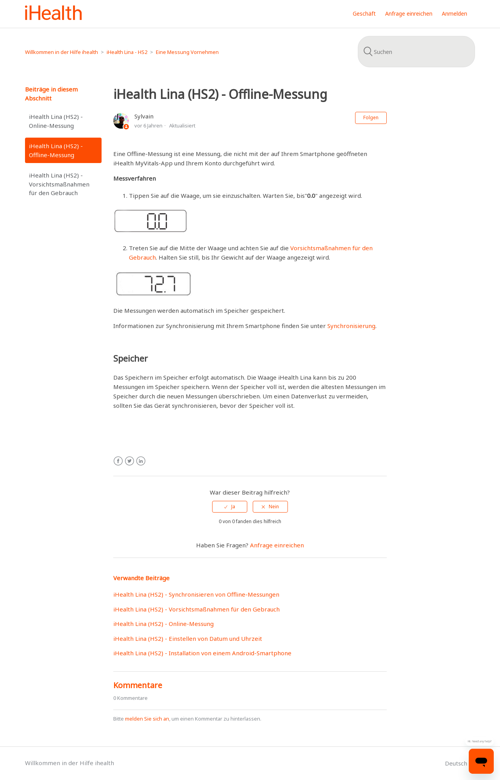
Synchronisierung (351, 326)
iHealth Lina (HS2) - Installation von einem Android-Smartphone (202, 653)
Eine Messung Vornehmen (187, 52)
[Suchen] (416, 51)
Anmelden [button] (454, 13)
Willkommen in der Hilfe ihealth (61, 52)
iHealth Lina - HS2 (127, 52)
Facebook (118, 461)
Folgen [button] (371, 117)
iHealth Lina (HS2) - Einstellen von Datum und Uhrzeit (187, 638)
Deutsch (457, 763)
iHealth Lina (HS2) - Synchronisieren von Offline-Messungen (196, 594)
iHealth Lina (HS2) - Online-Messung (56, 121)
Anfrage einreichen (408, 13)
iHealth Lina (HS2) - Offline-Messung (56, 150)
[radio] (229, 507)
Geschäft (364, 13)
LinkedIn (141, 461)
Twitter (129, 461)
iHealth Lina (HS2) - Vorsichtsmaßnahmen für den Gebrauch (59, 184)
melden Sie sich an (147, 718)
